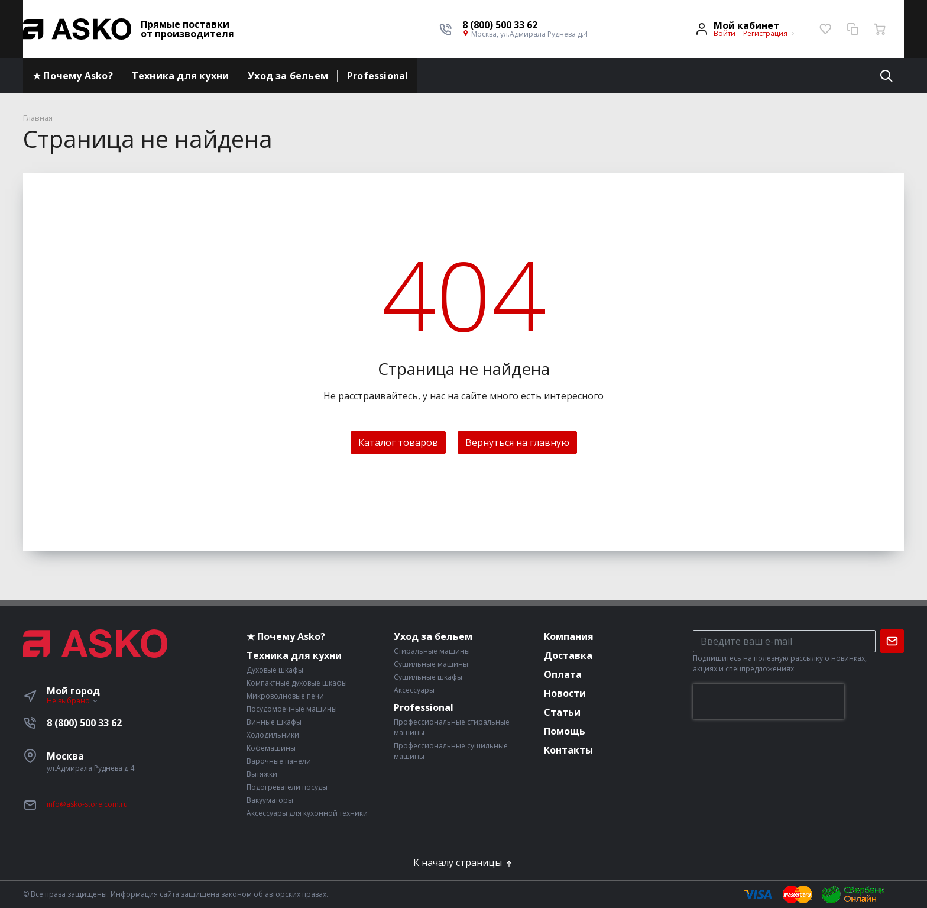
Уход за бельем (288, 75)
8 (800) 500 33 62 (84, 722)
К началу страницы (463, 862)
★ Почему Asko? (73, 75)
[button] (525, 25)
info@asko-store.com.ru (87, 804)
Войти (724, 33)
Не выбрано (73, 701)
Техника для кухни (180, 75)
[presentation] (768, 701)
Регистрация (765, 33)
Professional (377, 75)
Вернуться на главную (517, 442)
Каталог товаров (398, 442)
